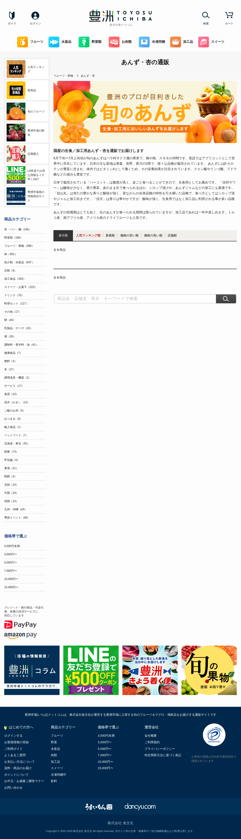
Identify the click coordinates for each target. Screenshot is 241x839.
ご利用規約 (152, 742)
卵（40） (10, 320)
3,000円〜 (10, 554)
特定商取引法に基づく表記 (163, 755)
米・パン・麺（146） (18, 229)
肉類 (54, 755)
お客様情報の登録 (16, 742)
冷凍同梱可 (58, 774)
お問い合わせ (13, 787)
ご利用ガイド (13, 749)
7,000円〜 (10, 570)
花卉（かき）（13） (17, 402)
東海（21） (11, 468)
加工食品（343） (15, 278)
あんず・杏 (88, 75)
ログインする (13, 735)
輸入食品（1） (13, 427)
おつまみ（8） (13, 418)
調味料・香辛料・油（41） (21, 344)
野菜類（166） (13, 237)
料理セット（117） (16, 303)
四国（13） (11, 501)
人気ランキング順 (88, 235)
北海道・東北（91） (17, 443)
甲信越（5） (12, 460)
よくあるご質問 (15, 755)
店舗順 (172, 235)
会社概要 (151, 735)
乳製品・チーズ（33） (18, 328)
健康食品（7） (13, 353)
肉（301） (10, 254)
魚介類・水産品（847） (19, 262)
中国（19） (11, 493)
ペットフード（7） (16, 435)
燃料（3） (10, 361)
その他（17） (12, 311)
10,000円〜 (11, 579)
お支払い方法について (19, 761)
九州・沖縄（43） (15, 509)
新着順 (110, 235)
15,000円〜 (11, 587)
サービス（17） (14, 386)
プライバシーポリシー (160, 749)
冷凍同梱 (152, 42)
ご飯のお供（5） (15, 410)
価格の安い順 (129, 235)
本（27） (10, 369)
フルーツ (30, 42)
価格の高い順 (153, 235)
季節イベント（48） (17, 517)
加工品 (181, 42)
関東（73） (11, 451)
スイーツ (211, 42)
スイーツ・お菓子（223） (20, 287)
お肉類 (120, 42)
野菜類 (90, 42)
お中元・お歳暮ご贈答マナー (24, 781)
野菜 (54, 742)
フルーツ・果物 (63, 75)
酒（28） (10, 336)
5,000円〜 (10, 562)
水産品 (59, 42)
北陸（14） (11, 484)
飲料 (54, 781)
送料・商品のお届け (18, 768)
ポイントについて (16, 774)
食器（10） (11, 394)
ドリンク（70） (14, 295)
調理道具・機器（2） (17, 377)
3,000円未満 (12, 546)
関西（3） (10, 476)
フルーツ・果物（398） (19, 246)
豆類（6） (10, 270)
